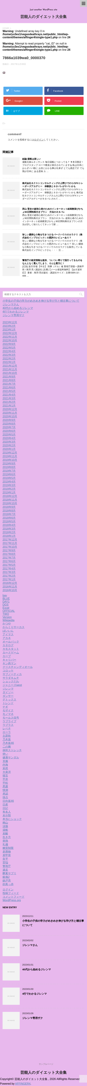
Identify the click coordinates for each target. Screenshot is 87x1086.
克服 (5, 761)
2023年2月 (9, 325)
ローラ (7, 732)
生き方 (7, 837)
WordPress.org (12, 900)
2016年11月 (10, 586)
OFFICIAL (9, 610)
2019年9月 (9, 463)
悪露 (5, 786)
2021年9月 (9, 376)
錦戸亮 (7, 880)
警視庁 (7, 866)
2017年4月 (9, 568)
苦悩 (5, 862)
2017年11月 (10, 543)
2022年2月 (9, 358)
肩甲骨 (7, 855)
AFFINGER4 (22, 1083)
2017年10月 (10, 546)
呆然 (5, 768)
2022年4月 (9, 351)
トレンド (8, 703)
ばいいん (8, 630)
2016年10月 (10, 590)
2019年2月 (9, 488)
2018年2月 (9, 532)
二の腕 (7, 746)
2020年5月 (9, 434)
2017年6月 (9, 561)
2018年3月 (9, 528)
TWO (6, 614)
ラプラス (8, 724)
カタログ (8, 645)
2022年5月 (9, 347)
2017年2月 (9, 575)
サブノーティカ (12, 674)
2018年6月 (9, 517)
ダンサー (8, 695)
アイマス (8, 634)
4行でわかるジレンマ (16, 311)
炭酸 (5, 833)
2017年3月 (9, 572)
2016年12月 (10, 583)
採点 (5, 797)
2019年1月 (9, 492)
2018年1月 (9, 535)
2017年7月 (9, 557)
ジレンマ (8, 688)
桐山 (5, 822)
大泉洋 (7, 771)
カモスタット (11, 648)
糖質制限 (8, 848)
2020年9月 (9, 420)
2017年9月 (9, 550)
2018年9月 (9, 507)
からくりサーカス (13, 627)
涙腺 (5, 826)
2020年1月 (9, 449)
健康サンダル (11, 757)
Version (7, 617)
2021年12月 (10, 365)
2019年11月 (10, 456)
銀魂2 (6, 876)
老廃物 (7, 851)
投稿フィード (11, 893)
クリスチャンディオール (18, 666)
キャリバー (9, 659)
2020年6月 (9, 430)
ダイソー (8, 692)
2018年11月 (10, 499)
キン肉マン (9, 663)
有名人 (7, 811)
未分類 (7, 815)
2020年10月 (10, 416)
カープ (7, 656)
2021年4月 (9, 394)
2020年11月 (10, 412)
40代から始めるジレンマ (18, 308)
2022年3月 (9, 354)
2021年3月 (9, 398)
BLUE (6, 598)
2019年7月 (9, 470)
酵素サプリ (9, 873)
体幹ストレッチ (12, 750)
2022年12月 (10, 333)
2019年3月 (9, 485)
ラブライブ (9, 721)
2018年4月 (9, 525)
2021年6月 (9, 387)
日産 (5, 804)
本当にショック (12, 819)
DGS (6, 604)
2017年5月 (9, 564)
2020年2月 (9, 445)
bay (5, 595)
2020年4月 (9, 438)
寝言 (5, 775)
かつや (7, 623)
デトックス (9, 699)
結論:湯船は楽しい (31, 159)
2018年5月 (9, 521)
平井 (5, 779)
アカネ (7, 638)
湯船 (5, 829)
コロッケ (8, 670)
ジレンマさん (11, 304)
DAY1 (6, 601)
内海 (5, 764)
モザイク (8, 710)
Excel (6, 607)
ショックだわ (11, 681)
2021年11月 (10, 369)
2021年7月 (9, 383)
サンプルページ (46, 1064)
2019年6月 (9, 474)
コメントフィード (13, 896)
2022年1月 (9, 362)
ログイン (39, 139)
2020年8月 (9, 423)
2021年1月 (9, 405)
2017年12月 (10, 539)
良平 (5, 858)
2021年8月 (9, 380)
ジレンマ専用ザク (13, 315)
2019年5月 (9, 478)
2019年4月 (9, 481)
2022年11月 (10, 336)
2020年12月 (10, 409)
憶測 (5, 790)
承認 (5, 793)
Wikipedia (8, 620)
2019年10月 (10, 459)
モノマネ (8, 714)
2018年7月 (9, 514)
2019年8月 (9, 467)
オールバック (11, 641)
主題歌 (7, 735)
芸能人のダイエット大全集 (43, 17)
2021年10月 (10, 373)
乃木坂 (7, 739)
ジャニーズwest (12, 685)
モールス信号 (11, 717)
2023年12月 (10, 322)
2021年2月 (9, 402)
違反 (5, 869)
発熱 (5, 840)
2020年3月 (9, 441)
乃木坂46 (8, 743)
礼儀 (5, 844)
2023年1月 (9, 329)
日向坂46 (8, 800)
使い (5, 753)
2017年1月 (9, 579)
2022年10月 (10, 340)
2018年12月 (10, 496)
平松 (5, 782)
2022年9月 (9, 344)
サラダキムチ (11, 677)
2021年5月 (9, 391)
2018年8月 (9, 510)
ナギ (5, 706)
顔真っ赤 (8, 884)
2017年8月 (9, 554)
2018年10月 (10, 503)
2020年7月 (9, 427)
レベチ (7, 728)
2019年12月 (10, 452)
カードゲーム (11, 652)
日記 (5, 808)
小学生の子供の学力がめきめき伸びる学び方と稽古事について (41, 300)
